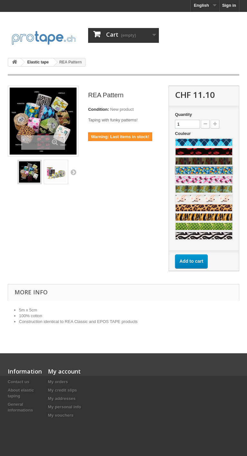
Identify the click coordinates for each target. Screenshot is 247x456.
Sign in (229, 5)
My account (64, 371)
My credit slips (62, 390)
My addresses (62, 398)
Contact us (18, 381)
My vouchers (60, 415)
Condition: (98, 109)
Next (73, 172)
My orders (58, 381)
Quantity (183, 114)
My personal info (64, 406)
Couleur (183, 133)
